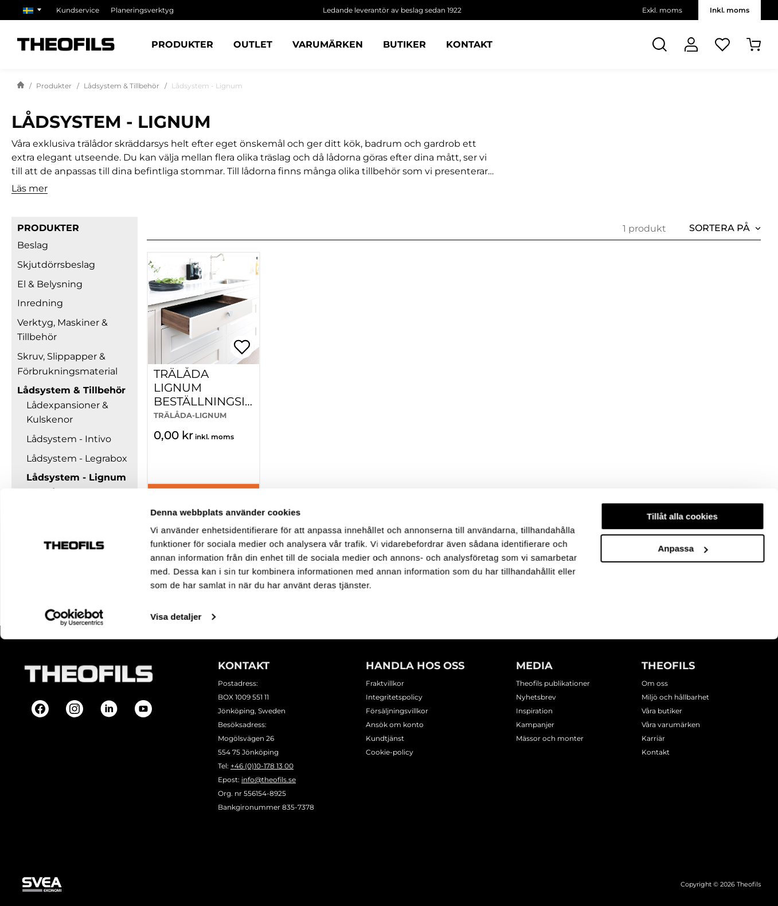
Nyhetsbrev (536, 697)
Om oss (655, 683)
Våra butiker (662, 710)
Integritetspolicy (394, 697)
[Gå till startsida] (20, 86)
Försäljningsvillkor (397, 710)
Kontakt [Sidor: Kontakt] (469, 44)
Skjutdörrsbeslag (56, 264)
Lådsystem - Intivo (68, 439)
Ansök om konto (395, 724)
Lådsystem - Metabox (76, 511)
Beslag (32, 245)
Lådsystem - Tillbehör (75, 564)
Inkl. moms (729, 10)
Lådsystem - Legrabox (76, 458)
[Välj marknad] (34, 10)
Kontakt (656, 752)
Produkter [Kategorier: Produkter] (182, 44)
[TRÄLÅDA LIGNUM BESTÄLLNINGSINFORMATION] (203, 308)
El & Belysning (50, 284)
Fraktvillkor (385, 683)
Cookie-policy (389, 752)
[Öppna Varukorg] (753, 44)
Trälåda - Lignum (74, 492)
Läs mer (29, 189)
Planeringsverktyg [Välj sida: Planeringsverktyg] (142, 10)
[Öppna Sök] (659, 44)
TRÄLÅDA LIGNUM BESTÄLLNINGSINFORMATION (199, 394)
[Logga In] (691, 44)
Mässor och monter (550, 738)
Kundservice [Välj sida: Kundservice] (77, 10)
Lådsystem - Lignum (76, 477)
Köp (203, 498)
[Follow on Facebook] (40, 709)
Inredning (40, 303)
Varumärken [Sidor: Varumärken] (327, 44)
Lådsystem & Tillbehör (121, 85)
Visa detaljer (175, 883)
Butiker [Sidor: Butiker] (404, 44)
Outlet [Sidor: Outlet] (252, 44)
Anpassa (682, 815)
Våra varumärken (671, 724)
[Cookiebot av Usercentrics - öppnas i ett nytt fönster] (74, 883)
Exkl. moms (662, 10)
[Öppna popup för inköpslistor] (241, 346)
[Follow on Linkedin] (109, 709)
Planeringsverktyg (59, 603)
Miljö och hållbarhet (675, 697)
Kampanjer (535, 724)
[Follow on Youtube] (143, 709)
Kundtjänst (385, 738)
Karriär (653, 738)
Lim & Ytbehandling (62, 584)
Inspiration (534, 710)
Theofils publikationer (553, 683)
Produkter (54, 85)
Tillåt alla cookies (682, 783)
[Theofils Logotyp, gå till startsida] (66, 44)
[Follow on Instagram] (74, 709)
